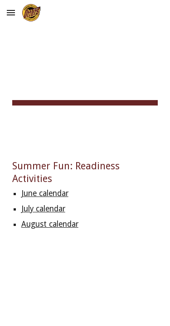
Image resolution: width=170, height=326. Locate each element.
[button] (11, 12)
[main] (85, 72)
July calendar (43, 208)
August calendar (49, 224)
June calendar (44, 193)
